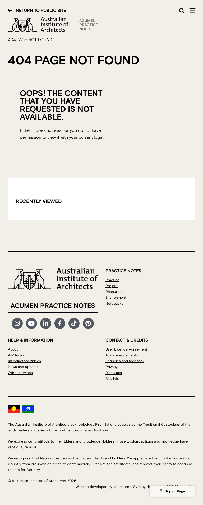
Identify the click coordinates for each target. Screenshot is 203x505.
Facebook (60, 323)
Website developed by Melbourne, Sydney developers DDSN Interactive (135, 486)
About (13, 349)
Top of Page (175, 491)
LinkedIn (45, 323)
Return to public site (41, 10)
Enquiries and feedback (124, 361)
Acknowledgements (121, 355)
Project (111, 286)
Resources (114, 291)
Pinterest (88, 323)
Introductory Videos (24, 361)
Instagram (17, 323)
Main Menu (192, 11)
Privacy (111, 367)
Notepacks (114, 303)
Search (182, 11)
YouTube (31, 323)
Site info (112, 378)
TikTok (74, 323)
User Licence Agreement (126, 349)
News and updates (23, 367)
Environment (115, 297)
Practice (112, 280)
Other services (20, 373)
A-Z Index (16, 355)
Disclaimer (113, 373)
